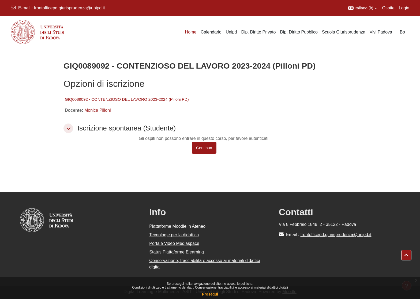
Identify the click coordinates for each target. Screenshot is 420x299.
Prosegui (210, 294)
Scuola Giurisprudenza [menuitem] (343, 32)
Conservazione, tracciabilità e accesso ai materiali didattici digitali (241, 287)
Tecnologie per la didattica (174, 235)
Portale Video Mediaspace (174, 243)
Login (404, 8)
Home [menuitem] (191, 32)
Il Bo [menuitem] (400, 32)
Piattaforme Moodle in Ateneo (177, 226)
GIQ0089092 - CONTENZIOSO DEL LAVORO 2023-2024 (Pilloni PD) (127, 99)
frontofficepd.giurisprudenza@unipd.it (69, 8)
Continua (204, 147)
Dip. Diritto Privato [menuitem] (258, 32)
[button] (362, 8)
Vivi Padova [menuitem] (381, 32)
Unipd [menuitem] (231, 32)
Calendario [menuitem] (211, 32)
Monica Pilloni (97, 110)
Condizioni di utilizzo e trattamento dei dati (162, 287)
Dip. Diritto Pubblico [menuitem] (299, 32)
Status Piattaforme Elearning (176, 252)
